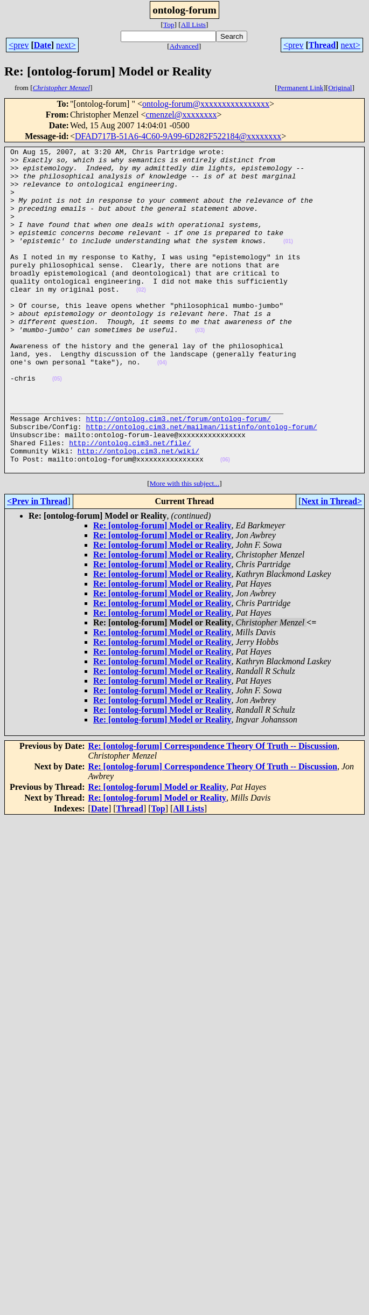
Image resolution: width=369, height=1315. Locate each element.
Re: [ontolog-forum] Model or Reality (162, 590)
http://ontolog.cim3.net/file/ (130, 502)
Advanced (184, 46)
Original (340, 88)
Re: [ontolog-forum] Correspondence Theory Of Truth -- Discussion (212, 810)
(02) (141, 319)
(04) (162, 406)
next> (66, 45)
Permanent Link (300, 88)
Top (169, 24)
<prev (19, 45)
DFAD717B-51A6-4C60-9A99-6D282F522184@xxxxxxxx (178, 136)
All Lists (193, 24)
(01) (288, 261)
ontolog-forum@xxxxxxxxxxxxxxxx (205, 103)
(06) (225, 523)
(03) (200, 367)
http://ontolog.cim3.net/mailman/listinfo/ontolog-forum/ (201, 483)
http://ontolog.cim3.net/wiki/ (138, 512)
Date (42, 45)
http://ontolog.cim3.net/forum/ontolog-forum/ (178, 473)
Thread (322, 45)
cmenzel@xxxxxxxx (181, 114)
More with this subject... (185, 548)
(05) (57, 426)
